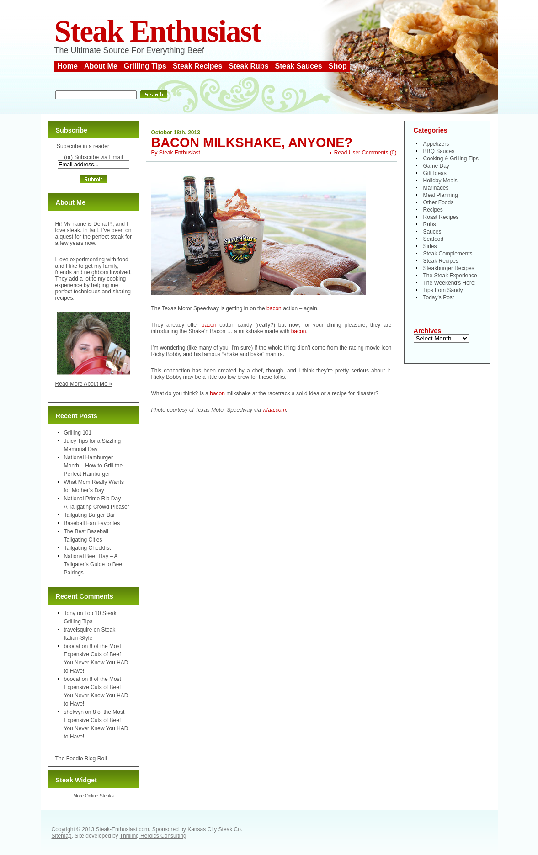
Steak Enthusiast (157, 31)
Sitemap (62, 836)
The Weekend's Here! (449, 283)
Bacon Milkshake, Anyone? (252, 142)
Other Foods (438, 202)
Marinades (436, 188)
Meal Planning (440, 195)
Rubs (429, 224)
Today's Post (438, 297)
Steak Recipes (198, 66)
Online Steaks (99, 795)
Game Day (436, 166)
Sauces (432, 231)
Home (68, 66)
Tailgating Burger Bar (89, 515)
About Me (100, 66)
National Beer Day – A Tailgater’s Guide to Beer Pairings (94, 564)
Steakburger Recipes (448, 268)
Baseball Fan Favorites (92, 523)
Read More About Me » (83, 384)
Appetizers (436, 144)
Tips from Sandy (443, 290)
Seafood (433, 239)
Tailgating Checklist (87, 548)
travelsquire (78, 630)
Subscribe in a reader (83, 146)
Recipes (433, 210)
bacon (274, 308)
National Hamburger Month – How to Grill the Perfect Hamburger (93, 465)
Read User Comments (361, 152)
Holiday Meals (440, 180)
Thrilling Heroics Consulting (153, 836)
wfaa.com (274, 410)
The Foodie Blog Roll (81, 758)
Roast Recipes (441, 217)
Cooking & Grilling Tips (451, 158)
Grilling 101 (78, 433)
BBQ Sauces (439, 151)
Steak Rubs (248, 66)
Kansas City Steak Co (214, 829)
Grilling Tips (145, 66)
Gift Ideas (435, 173)
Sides (430, 246)
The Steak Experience (450, 275)
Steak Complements (448, 253)
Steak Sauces (298, 66)
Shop (338, 66)
